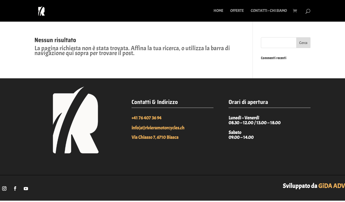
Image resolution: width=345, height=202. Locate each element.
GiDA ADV (331, 186)
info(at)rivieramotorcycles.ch (158, 128)
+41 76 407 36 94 (146, 118)
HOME (218, 11)
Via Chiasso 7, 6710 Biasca (155, 137)
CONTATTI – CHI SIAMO (269, 11)
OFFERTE (237, 11)
